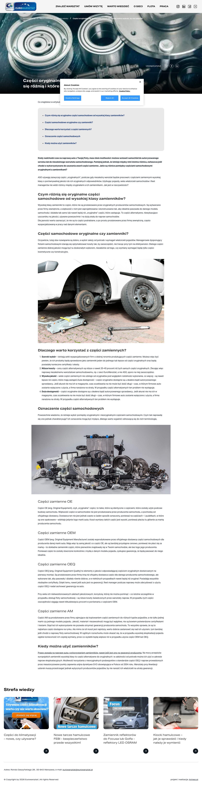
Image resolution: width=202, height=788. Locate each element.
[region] (102, 92)
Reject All (110, 98)
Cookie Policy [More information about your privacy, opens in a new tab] (124, 91)
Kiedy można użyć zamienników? (61, 143)
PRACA (164, 6)
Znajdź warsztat (68, 6)
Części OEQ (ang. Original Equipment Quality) (59, 571)
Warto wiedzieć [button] (118, 6)
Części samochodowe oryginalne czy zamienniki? (69, 122)
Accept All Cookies (130, 98)
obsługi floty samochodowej (61, 598)
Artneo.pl (193, 779)
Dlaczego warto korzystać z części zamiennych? (68, 129)
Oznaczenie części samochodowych (62, 136)
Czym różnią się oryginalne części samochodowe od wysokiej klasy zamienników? (84, 115)
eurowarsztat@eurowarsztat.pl (78, 770)
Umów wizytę (93, 6)
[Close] (140, 82)
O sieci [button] (138, 6)
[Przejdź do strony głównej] (20, 6)
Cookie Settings (73, 98)
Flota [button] (151, 6)
